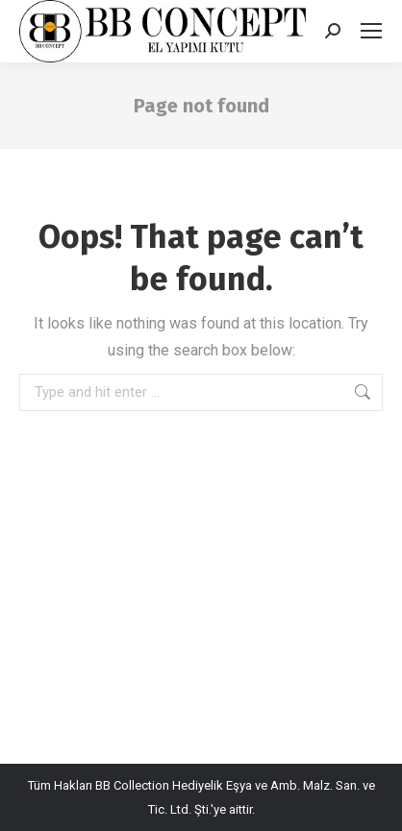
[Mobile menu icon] (371, 30)
